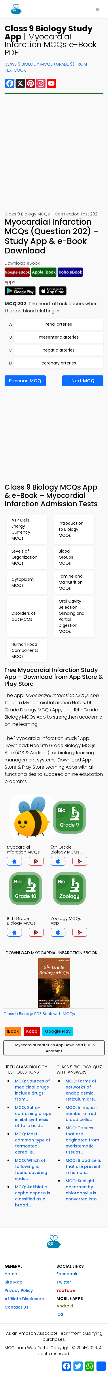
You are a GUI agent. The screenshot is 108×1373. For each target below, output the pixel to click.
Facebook (66, 1274)
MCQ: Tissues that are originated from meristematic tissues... (82, 1140)
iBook (13, 1031)
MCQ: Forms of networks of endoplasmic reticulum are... (81, 1090)
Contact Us (17, 1307)
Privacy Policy (19, 1290)
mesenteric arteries (59, 337)
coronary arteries (58, 363)
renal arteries (59, 324)
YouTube (65, 1290)
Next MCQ (82, 380)
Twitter (63, 1282)
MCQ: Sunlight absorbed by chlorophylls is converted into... (82, 1190)
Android (64, 1306)
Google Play (58, 1031)
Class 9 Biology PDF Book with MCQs (39, 1014)
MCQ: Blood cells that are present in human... (83, 1166)
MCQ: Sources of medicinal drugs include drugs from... (32, 1090)
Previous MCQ (25, 380)
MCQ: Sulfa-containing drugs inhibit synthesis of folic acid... (33, 1116)
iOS (59, 1314)
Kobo (31, 1031)
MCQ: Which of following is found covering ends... (31, 1169)
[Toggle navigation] (97, 9)
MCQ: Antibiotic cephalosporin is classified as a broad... (32, 1196)
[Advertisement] (54, 153)
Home (11, 1274)
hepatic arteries (59, 350)
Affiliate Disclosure (24, 1299)
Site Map (13, 1282)
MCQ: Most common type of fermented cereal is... (32, 1143)
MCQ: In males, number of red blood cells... (81, 1113)
